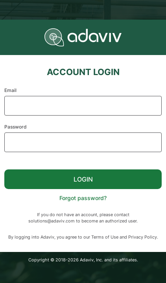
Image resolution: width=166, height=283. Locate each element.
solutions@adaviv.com (51, 221)
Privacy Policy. (143, 237)
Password (15, 127)
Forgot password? (83, 198)
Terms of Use (104, 237)
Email (10, 90)
